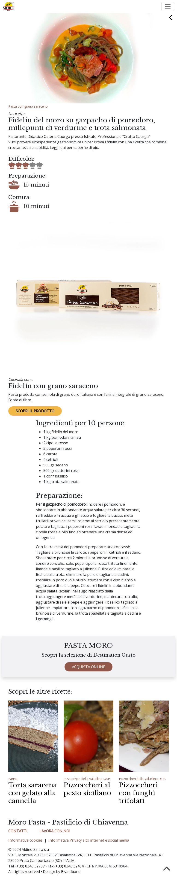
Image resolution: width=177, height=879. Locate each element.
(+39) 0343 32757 (30, 866)
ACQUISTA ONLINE (88, 671)
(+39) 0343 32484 (69, 866)
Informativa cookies (25, 840)
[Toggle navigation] (167, 6)
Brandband (70, 871)
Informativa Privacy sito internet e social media (88, 840)
